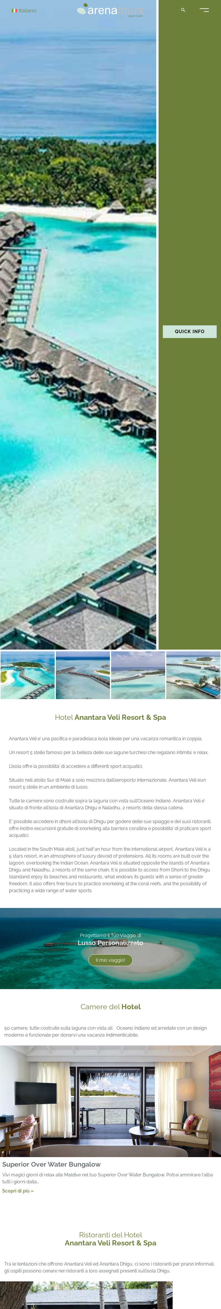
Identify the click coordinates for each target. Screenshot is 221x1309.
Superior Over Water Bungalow (51, 1164)
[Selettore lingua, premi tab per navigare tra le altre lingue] (32, 10)
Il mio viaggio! (110, 960)
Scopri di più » (18, 1190)
